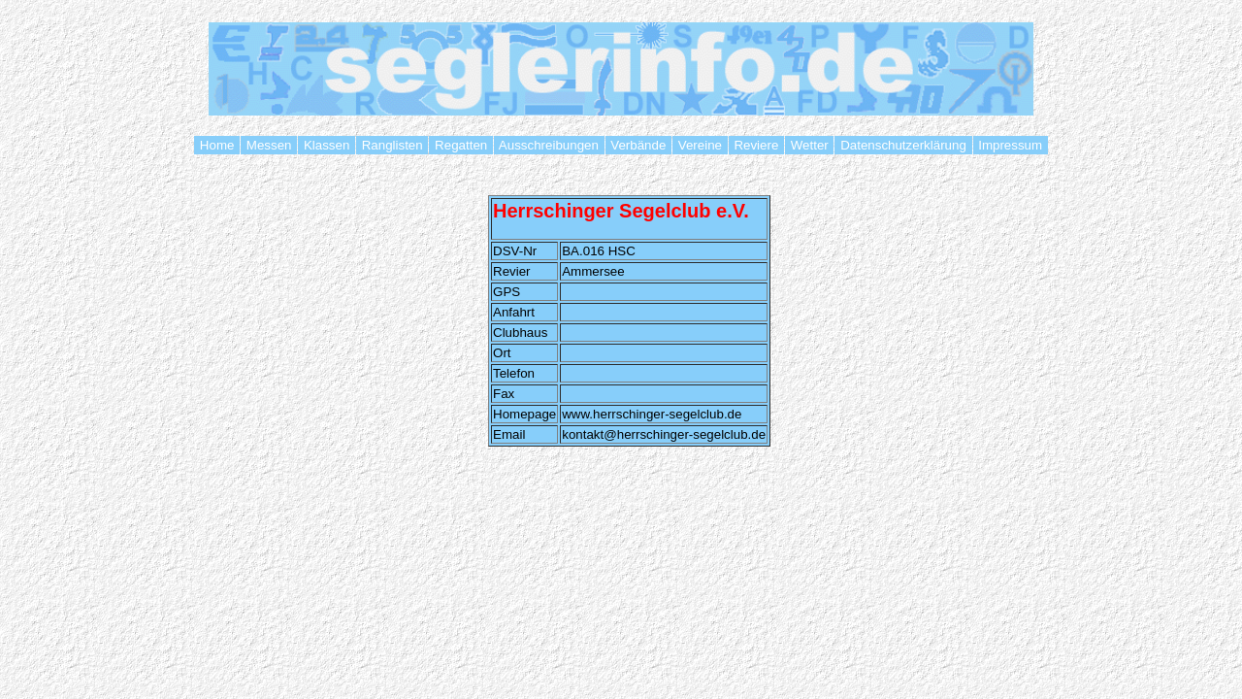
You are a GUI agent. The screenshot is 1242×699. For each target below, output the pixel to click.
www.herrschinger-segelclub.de (651, 414)
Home (217, 145)
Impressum (1010, 145)
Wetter (809, 145)
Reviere (756, 145)
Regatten (461, 145)
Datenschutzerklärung (902, 145)
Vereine (700, 145)
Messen (269, 145)
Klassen (326, 145)
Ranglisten (392, 145)
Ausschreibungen (549, 145)
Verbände (638, 145)
